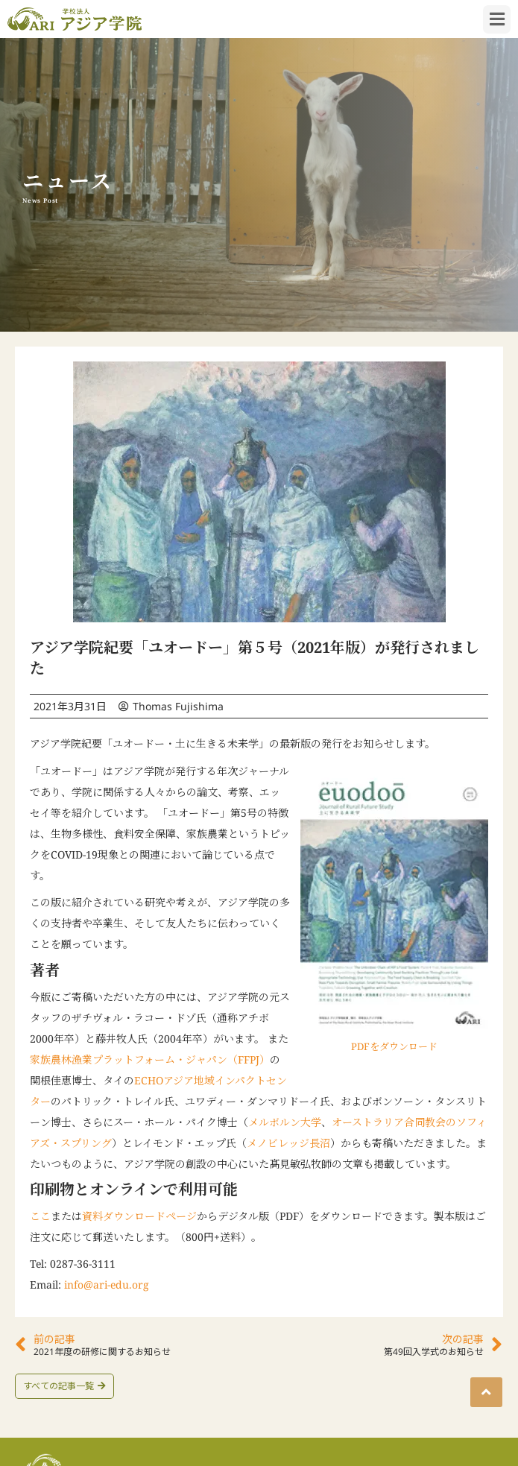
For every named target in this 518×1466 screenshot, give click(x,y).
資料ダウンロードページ (139, 1216)
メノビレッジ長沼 (288, 1143)
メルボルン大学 (284, 1122)
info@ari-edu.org (106, 1284)
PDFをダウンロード (394, 1046)
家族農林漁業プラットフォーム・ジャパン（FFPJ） (150, 1059)
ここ (40, 1216)
